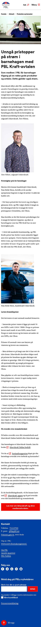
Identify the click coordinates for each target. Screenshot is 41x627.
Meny (36, 5)
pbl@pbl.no (14, 531)
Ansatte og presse (8, 553)
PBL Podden (6, 556)
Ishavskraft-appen (15, 495)
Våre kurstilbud (11, 597)
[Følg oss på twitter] (7, 568)
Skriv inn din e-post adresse (13, 585)
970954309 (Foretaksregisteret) (14, 544)
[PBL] (6, 8)
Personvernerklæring (9, 603)
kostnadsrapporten (20, 453)
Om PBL (4, 550)
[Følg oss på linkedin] (11, 568)
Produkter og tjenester (24, 14)
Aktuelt (11, 14)
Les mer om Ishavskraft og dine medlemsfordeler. (20, 507)
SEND (32, 589)
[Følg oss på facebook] (2, 568)
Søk (26, 5)
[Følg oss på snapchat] (21, 568)
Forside (3, 14)
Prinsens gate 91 (7, 535)
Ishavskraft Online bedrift (20, 447)
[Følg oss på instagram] (16, 568)
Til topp (11, 623)
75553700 (14, 528)
